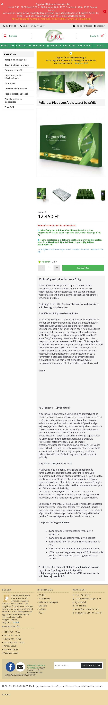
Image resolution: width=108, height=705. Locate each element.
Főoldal (41, 595)
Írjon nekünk (79, 602)
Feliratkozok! (91, 665)
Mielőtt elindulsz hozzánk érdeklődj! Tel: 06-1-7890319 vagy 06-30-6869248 (51, 18)
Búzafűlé (42, 605)
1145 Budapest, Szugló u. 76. (87, 598)
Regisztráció (81, 63)
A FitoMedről (43, 598)
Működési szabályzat (47, 602)
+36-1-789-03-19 (81, 595)
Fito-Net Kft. (79, 605)
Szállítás (41, 609)
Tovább (16, 622)
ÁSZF (40, 612)
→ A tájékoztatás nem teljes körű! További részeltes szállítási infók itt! (70, 250)
